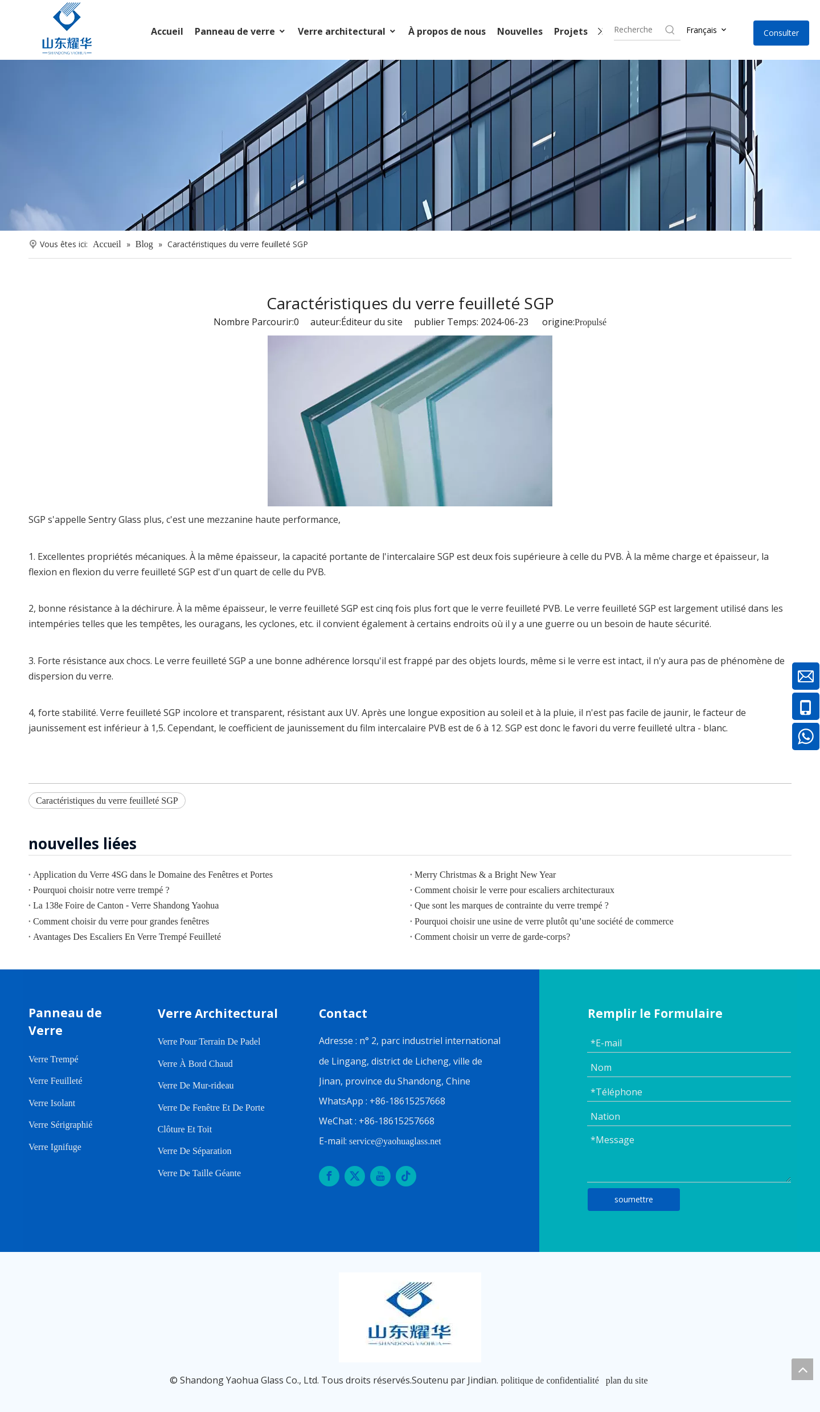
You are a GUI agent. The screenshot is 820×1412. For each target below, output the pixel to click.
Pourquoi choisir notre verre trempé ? (101, 890)
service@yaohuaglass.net (395, 1141)
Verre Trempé (53, 1059)
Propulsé (590, 322)
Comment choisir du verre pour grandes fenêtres (121, 921)
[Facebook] (329, 1176)
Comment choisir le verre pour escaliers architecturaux (514, 890)
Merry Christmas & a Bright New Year (485, 874)
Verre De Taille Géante (199, 1173)
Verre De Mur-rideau (196, 1085)
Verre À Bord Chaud (195, 1064)
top (802, 1369)
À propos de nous (447, 31)
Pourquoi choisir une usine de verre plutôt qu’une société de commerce (544, 921)
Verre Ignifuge (54, 1147)
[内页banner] (410, 145)
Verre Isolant (51, 1103)
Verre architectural (347, 31)
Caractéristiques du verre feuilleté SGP (107, 800)
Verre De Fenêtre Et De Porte (211, 1107)
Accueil (167, 31)
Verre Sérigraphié (60, 1124)
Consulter (781, 32)
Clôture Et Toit (185, 1129)
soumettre (633, 1199)
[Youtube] (380, 1176)
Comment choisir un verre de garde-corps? (492, 937)
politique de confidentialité (549, 1380)
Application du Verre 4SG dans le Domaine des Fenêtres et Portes (153, 874)
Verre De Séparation (195, 1151)
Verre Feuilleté (55, 1081)
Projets (571, 31)
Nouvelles (520, 31)
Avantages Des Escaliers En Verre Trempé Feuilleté (127, 937)
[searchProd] (639, 29)
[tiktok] (406, 1176)
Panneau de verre (240, 31)
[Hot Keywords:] (670, 29)
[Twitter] (355, 1176)
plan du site (627, 1380)
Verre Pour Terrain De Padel (209, 1041)
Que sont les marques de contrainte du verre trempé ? (512, 905)
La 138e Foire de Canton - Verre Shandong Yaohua (126, 905)
